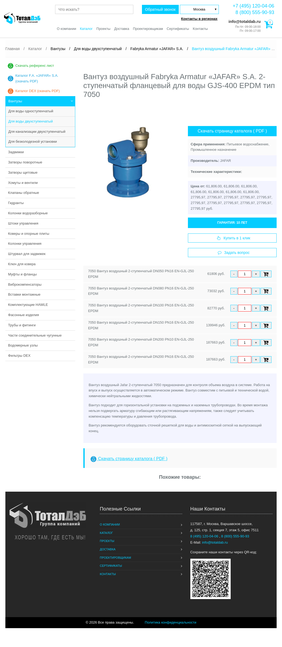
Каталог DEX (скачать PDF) (37, 91)
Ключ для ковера (21, 264)
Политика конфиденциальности (171, 622)
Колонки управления (24, 244)
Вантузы (15, 101)
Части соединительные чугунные (35, 335)
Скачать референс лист (34, 66)
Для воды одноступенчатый (30, 111)
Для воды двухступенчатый (30, 121)
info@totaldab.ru (244, 21)
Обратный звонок (160, 9)
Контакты (200, 29)
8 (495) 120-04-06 (204, 536)
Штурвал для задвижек (26, 254)
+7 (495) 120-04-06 (253, 6)
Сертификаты (178, 29)
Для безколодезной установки (32, 141)
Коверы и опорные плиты (28, 234)
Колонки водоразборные (28, 213)
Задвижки (16, 152)
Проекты (103, 29)
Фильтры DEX (19, 356)
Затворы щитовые (22, 172)
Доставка (121, 29)
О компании (66, 29)
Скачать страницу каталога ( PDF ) (232, 131)
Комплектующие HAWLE (28, 305)
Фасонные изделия (23, 315)
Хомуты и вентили (23, 183)
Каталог (86, 29)
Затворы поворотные (25, 162)
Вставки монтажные (24, 294)
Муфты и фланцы (22, 274)
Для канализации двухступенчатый (36, 132)
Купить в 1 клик (233, 238)
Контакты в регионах (199, 18)
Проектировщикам (148, 29)
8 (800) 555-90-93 (254, 12)
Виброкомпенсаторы (24, 284)
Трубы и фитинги (22, 325)
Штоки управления (23, 223)
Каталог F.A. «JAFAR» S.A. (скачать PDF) (36, 78)
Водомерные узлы (23, 345)
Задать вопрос (234, 252)
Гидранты (16, 203)
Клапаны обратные (23, 193)
